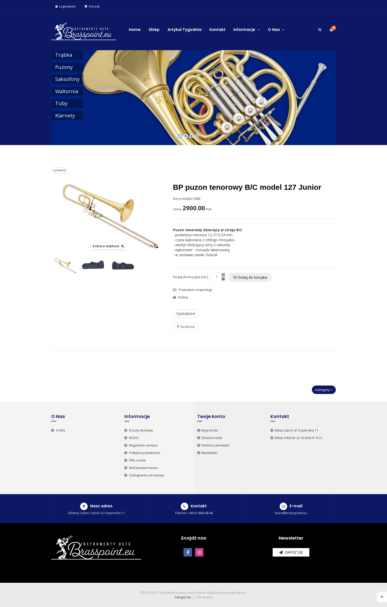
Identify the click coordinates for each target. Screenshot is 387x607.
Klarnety (65, 115)
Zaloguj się (182, 597)
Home (135, 29)
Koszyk (92, 6)
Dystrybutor (185, 313)
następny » (324, 389)
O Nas (276, 29)
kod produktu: (183, 198)
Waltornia (66, 91)
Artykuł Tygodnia (184, 29)
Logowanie (65, 6)
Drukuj (180, 297)
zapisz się (291, 552)
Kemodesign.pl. (234, 592)
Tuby (61, 103)
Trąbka (63, 54)
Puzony (64, 67)
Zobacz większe (108, 246)
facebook (186, 326)
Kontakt (217, 29)
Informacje (246, 29)
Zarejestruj (204, 597)
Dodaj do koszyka (250, 277)
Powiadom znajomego (192, 289)
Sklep (154, 29)
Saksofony (67, 79)
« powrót (59, 170)
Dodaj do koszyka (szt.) (190, 277)
